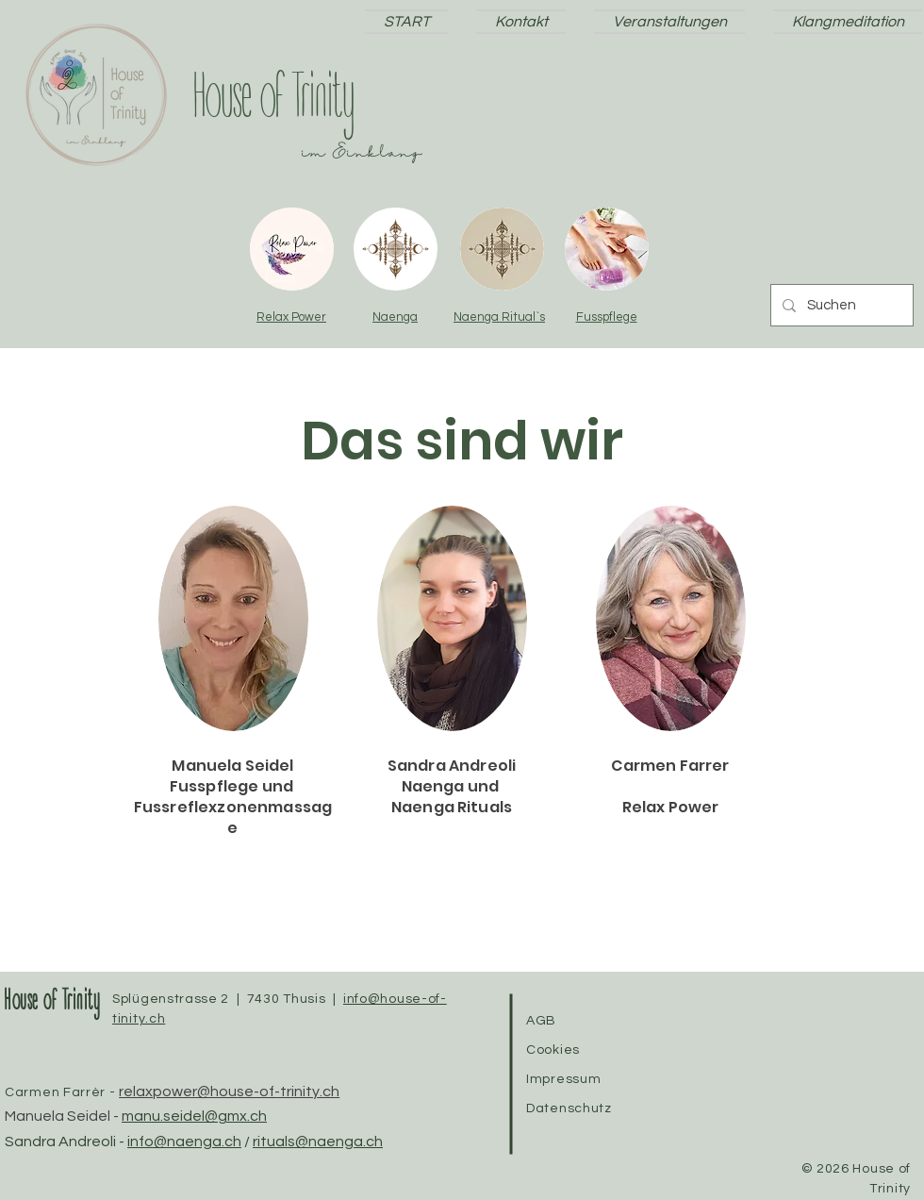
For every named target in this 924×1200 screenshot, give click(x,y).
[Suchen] (840, 305)
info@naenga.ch (184, 1141)
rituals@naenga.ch (318, 1141)
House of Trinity (52, 1002)
